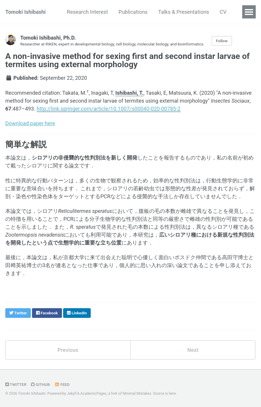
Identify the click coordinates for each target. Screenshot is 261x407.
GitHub (40, 384)
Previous (68, 350)
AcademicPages (93, 393)
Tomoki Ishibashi (25, 12)
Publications (133, 12)
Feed (62, 384)
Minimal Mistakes (137, 393)
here (172, 393)
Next (192, 350)
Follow (222, 40)
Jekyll (71, 393)
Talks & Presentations (183, 12)
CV (223, 12)
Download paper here (30, 123)
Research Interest (87, 12)
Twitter (15, 384)
